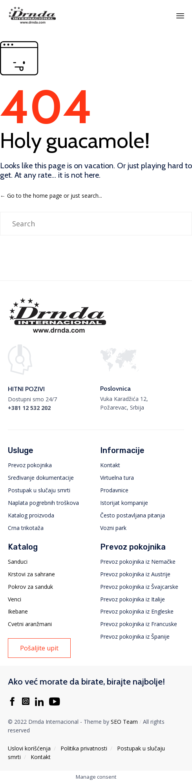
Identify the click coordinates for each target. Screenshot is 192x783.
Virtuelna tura (117, 477)
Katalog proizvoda (31, 515)
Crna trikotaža (26, 528)
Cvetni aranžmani (30, 624)
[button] (39, 648)
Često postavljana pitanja (132, 515)
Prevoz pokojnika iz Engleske (137, 611)
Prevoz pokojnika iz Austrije (135, 574)
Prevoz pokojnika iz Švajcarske (139, 586)
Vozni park (113, 528)
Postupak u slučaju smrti (39, 490)
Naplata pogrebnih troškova (43, 502)
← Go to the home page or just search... (51, 195)
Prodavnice (114, 490)
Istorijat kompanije (124, 502)
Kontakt (110, 465)
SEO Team (124, 721)
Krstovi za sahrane (31, 574)
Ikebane (18, 611)
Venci (14, 599)
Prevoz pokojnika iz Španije (135, 636)
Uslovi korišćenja (29, 748)
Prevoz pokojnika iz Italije (132, 599)
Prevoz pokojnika (30, 465)
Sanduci (17, 561)
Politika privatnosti (83, 748)
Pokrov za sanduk (30, 586)
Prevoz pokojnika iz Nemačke (138, 561)
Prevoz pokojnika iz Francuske (138, 624)
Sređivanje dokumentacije (41, 477)
